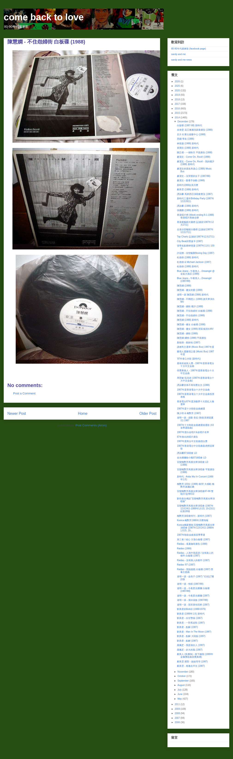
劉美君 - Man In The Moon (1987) (194, 631)
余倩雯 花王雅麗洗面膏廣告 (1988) (194, 130)
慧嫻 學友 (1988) (185, 139)
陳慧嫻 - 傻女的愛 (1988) (190, 290)
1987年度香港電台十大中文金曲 (193, 389)
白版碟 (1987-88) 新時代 (189, 125)
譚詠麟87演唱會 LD (187, 453)
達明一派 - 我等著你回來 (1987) (193, 604)
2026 (177, 81)
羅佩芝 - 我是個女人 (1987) (191, 645)
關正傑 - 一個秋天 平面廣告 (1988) (194, 152)
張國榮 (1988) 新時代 (188, 210)
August (181, 685)
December (183, 121)
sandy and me (178, 54)
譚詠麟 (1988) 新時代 (188, 206)
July (179, 689)
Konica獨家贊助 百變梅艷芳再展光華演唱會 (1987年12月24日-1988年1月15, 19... (196, 528)
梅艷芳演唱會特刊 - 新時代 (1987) (194, 516)
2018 (177, 99)
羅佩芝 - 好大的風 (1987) (190, 649)
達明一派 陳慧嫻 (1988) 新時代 (193, 294)
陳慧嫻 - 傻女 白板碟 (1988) (191, 324)
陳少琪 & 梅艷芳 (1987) (189, 413)
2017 (177, 104)
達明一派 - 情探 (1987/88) (190, 584)
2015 (177, 113)
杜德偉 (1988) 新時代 (188, 257)
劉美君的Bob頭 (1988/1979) (191, 609)
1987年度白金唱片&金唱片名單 (193, 432)
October (181, 676)
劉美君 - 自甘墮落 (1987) (190, 618)
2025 (177, 86)
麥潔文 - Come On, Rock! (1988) (193, 157)
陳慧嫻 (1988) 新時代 (188, 320)
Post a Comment (24, 393)
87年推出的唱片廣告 (187, 437)
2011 (177, 704)
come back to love (44, 17)
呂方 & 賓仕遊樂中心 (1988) (191, 134)
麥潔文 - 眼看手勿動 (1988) (191, 180)
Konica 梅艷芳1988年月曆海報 (192, 520)
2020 (177, 90)
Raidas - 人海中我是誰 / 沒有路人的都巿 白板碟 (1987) (195, 554)
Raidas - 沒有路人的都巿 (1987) (193, 560)
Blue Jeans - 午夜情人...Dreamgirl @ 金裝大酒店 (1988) (196, 272)
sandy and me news (181, 59)
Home (83, 413)
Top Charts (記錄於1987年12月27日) (195, 236)
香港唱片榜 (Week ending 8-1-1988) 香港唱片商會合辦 (195, 216)
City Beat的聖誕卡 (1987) (190, 241)
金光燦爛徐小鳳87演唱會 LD (191, 457)
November (183, 671)
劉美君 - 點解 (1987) (187, 627)
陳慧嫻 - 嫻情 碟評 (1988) (190, 306)
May (179, 699)
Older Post (147, 413)
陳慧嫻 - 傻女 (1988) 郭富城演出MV (195, 329)
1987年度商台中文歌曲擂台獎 (192, 441)
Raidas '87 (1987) (186, 564)
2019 (177, 95)
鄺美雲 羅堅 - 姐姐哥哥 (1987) (192, 661)
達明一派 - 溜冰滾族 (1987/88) (192, 600)
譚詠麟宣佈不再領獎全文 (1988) (193, 385)
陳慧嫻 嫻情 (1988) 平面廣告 (191, 338)
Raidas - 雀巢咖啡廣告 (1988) (192, 544)
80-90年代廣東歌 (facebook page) (188, 48)
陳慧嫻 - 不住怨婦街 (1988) (191, 315)
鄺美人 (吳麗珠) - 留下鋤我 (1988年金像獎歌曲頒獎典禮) (195, 655)
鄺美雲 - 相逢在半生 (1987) (191, 666)
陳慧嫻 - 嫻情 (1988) (187, 333)
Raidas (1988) (184, 548)
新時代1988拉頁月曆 (187, 185)
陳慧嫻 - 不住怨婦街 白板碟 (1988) (194, 311)
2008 (177, 713)
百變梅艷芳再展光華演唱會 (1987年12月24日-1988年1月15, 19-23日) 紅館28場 (196, 508)
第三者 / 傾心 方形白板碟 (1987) (193, 539)
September (183, 680)
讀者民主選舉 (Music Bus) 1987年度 (195, 347)
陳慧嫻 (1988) (184, 285)
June (180, 694)
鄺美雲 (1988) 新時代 (188, 189)
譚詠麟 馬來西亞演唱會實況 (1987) (194, 194)
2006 (177, 722)
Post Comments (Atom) (91, 425)
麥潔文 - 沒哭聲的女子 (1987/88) (193, 176)
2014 (177, 117)
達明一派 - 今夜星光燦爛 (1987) (193, 595)
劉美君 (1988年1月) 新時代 (191, 613)
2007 (177, 718)
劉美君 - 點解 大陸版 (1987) (191, 636)
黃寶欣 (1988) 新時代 (188, 148)
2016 (177, 108)
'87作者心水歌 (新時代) (188, 358)
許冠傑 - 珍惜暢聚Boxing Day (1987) (195, 253)
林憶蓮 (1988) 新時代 (188, 143)
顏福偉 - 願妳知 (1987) (188, 342)
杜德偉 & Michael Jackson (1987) (194, 262)
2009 (177, 709)
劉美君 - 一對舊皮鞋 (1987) (191, 622)
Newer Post (16, 413)
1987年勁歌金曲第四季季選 (191, 535)
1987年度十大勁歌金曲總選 (191, 408)
